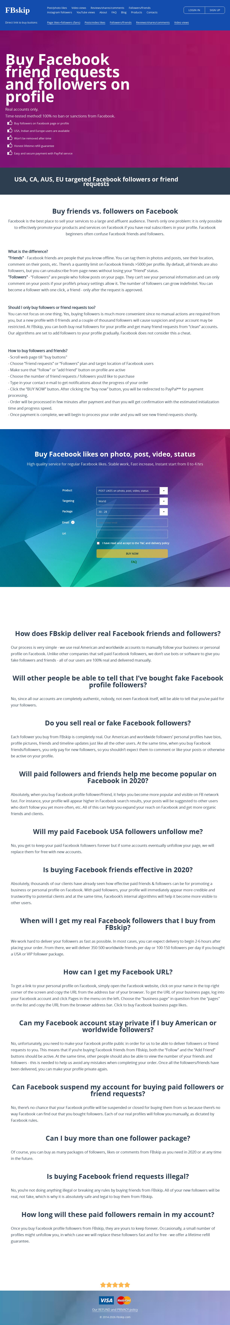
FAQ (134, 562)
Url (64, 533)
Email (65, 522)
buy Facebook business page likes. (157, 1004)
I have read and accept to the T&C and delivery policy (135, 543)
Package (67, 511)
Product (67, 490)
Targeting (68, 501)
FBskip (17, 10)
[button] (73, 522)
